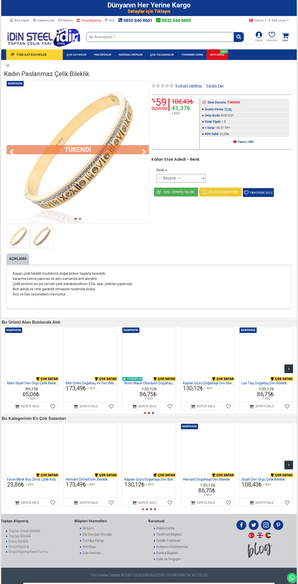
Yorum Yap (215, 86)
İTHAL (228, 109)
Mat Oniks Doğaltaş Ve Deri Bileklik (91, 377)
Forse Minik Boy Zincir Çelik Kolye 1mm (32, 473)
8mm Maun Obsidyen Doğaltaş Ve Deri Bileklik (150, 377)
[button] (12, 152)
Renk (160, 170)
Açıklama (19, 258)
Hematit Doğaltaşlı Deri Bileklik (206, 473)
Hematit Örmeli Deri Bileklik (87, 473)
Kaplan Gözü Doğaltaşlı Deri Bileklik (208, 377)
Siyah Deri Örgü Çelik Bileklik (263, 473)
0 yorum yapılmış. (188, 86)
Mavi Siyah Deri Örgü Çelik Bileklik (32, 377)
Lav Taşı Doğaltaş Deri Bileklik (264, 377)
